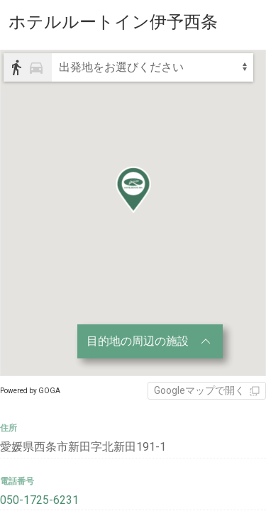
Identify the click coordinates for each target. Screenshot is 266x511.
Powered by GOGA (30, 391)
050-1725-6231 (39, 500)
